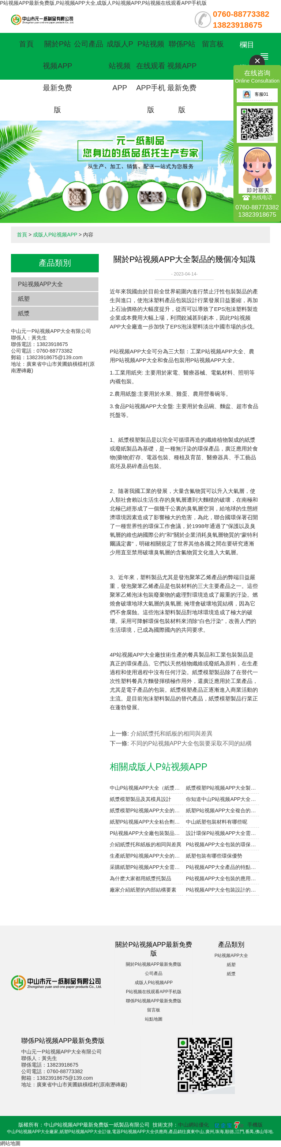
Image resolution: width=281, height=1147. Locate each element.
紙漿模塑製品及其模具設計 (140, 799)
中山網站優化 (193, 1125)
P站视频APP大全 (40, 284)
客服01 (255, 94)
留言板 (213, 44)
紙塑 (24, 299)
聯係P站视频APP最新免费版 (153, 1000)
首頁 (26, 44)
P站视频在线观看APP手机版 (153, 991)
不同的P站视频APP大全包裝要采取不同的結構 (191, 743)
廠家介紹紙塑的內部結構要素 (143, 890)
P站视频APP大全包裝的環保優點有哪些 (222, 844)
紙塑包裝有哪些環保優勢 (214, 856)
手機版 (255, 1125)
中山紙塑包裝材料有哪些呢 (216, 822)
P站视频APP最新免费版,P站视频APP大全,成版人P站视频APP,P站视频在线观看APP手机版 (103, 3)
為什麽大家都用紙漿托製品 (140, 878)
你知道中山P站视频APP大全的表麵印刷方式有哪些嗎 (222, 799)
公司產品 (88, 44)
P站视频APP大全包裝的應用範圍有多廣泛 (222, 878)
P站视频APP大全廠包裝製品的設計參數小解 (146, 833)
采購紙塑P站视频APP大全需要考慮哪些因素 (146, 867)
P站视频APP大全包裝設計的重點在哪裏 (222, 890)
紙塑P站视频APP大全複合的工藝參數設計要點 (222, 810)
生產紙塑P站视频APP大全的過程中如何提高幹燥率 (146, 856)
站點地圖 (153, 1019)
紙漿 (24, 313)
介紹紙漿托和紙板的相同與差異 (172, 733)
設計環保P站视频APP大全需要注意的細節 (222, 833)
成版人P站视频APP (119, 66)
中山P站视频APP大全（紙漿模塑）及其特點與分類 (146, 788)
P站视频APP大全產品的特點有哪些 (222, 867)
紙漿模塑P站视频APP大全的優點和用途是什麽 (146, 810)
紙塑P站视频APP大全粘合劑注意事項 (146, 822)
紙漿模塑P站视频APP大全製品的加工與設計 (222, 788)
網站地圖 (10, 1143)
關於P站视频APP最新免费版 (153, 964)
